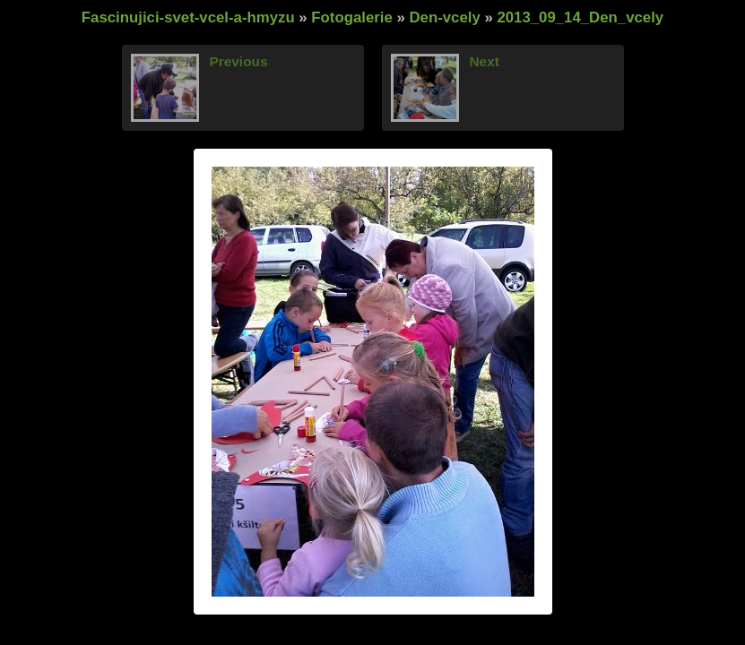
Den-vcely (444, 17)
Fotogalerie (351, 17)
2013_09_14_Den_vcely (580, 17)
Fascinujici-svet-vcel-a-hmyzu (188, 17)
